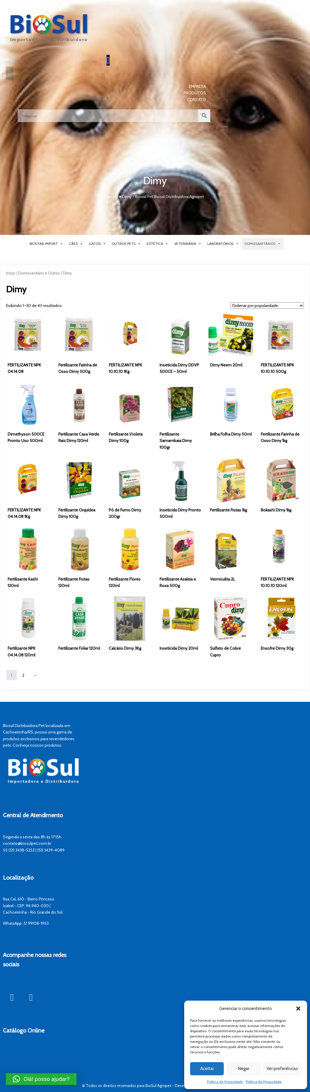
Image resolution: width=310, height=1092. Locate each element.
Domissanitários (263, 244)
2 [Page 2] (23, 675)
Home (112, 196)
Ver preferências (282, 1068)
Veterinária (187, 244)
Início (10, 273)
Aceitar (207, 1068)
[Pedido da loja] (267, 306)
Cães (76, 244)
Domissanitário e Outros (39, 273)
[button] (298, 1008)
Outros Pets (126, 244)
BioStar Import (46, 244)
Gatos (97, 244)
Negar (243, 1068)
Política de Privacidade (225, 1081)
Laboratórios (223, 244)
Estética (157, 244)
